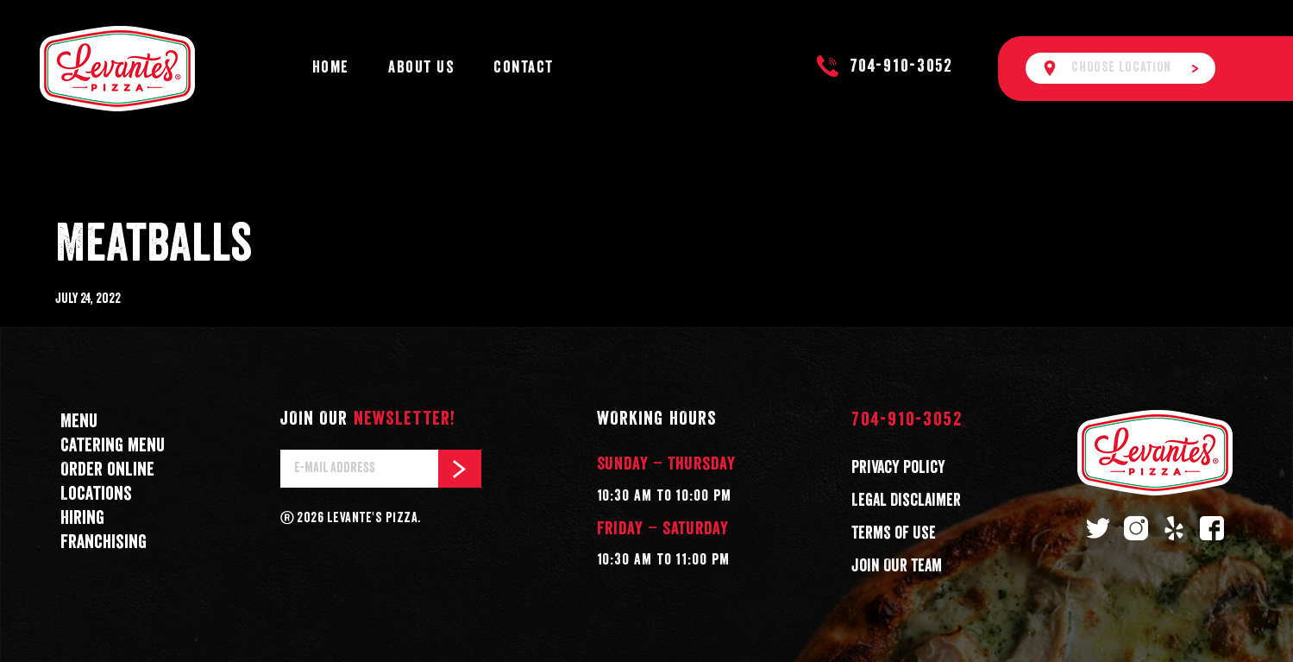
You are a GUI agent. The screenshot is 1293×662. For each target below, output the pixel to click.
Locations (96, 494)
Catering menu (112, 446)
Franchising (103, 542)
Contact (523, 67)
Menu (78, 422)
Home (330, 67)
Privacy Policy (898, 468)
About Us (421, 67)
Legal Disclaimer (906, 500)
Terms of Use (893, 533)
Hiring (82, 518)
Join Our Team (896, 566)
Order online (107, 470)
